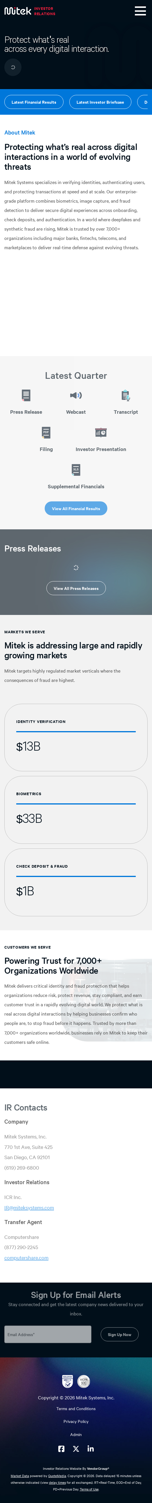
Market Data (20, 1475)
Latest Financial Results (34, 102)
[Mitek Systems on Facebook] (61, 1448)
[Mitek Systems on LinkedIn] (91, 1448)
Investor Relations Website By (76, 1468)
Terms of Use (89, 1489)
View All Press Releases (76, 588)
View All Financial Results (76, 508)
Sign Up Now (119, 1332)
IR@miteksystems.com (29, 1207)
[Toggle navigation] (140, 11)
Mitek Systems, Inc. (95, 1397)
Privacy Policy (76, 1421)
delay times (57, 1482)
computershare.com (26, 1257)
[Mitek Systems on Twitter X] (76, 1448)
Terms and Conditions (76, 1408)
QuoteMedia (57, 1475)
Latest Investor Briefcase (100, 102)
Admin (76, 1434)
